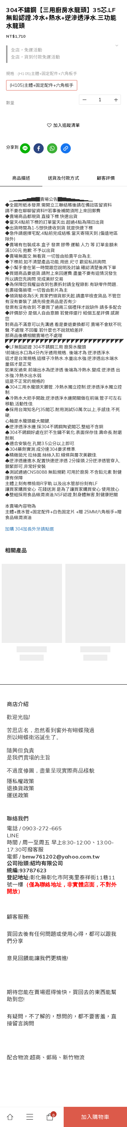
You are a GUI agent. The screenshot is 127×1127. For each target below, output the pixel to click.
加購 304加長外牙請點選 (29, 529)
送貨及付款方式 (63, 178)
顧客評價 (106, 178)
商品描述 (21, 178)
